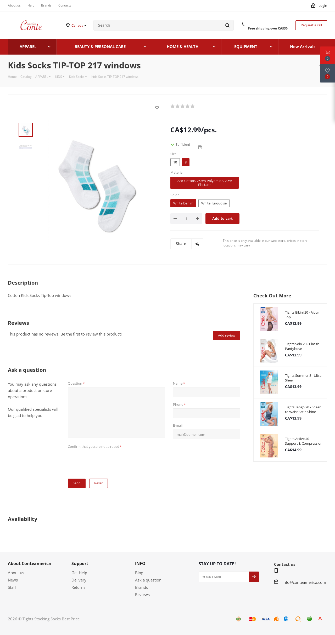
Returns (78, 587)
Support (79, 563)
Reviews (142, 594)
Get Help (79, 572)
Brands (141, 587)
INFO (140, 563)
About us (16, 572)
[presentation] (107, 460)
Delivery (78, 580)
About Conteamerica (29, 563)
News (13, 580)
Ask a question (148, 580)
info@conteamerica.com (304, 582)
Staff (12, 587)
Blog (139, 572)
